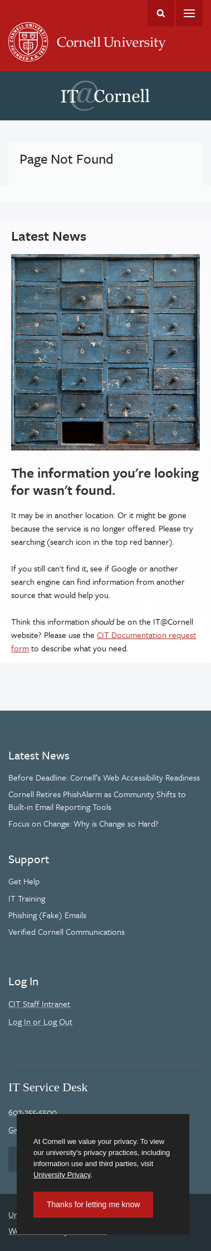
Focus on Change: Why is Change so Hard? (83, 823)
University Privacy (61, 1175)
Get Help (24, 881)
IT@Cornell (105, 96)
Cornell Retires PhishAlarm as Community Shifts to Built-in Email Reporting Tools (97, 800)
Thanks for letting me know (93, 1204)
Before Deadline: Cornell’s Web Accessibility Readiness (104, 777)
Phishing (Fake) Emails (47, 915)
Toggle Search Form (161, 13)
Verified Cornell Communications (66, 931)
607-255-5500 (32, 1112)
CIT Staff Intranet (39, 1003)
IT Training (26, 898)
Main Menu (189, 13)
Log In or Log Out (40, 1021)
